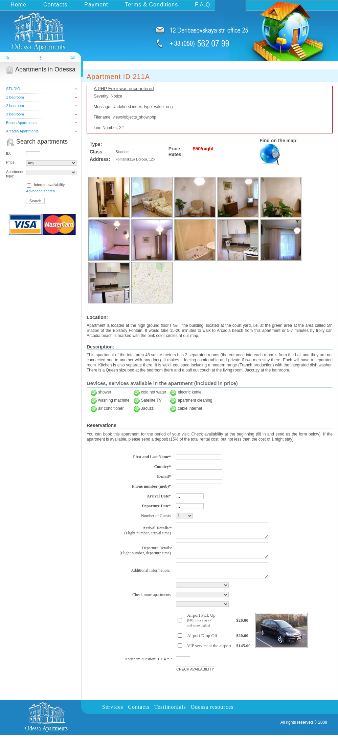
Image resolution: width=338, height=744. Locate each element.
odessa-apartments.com (41, 28)
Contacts (55, 4)
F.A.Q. (203, 4)
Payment (96, 4)
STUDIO (13, 89)
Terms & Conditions (151, 4)
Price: (11, 162)
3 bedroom (15, 114)
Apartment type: (14, 174)
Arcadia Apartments (22, 131)
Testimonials (170, 716)
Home (18, 4)
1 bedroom (15, 97)
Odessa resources (212, 716)
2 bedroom (15, 106)
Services (112, 716)
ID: (8, 153)
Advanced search (40, 191)
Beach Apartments (21, 123)
